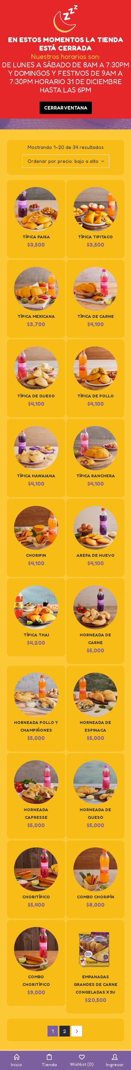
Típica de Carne (95, 316)
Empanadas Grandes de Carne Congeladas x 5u (95, 984)
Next (76, 1031)
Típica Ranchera (95, 475)
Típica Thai (36, 634)
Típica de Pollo (95, 395)
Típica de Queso (36, 395)
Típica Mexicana (36, 316)
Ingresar (115, 1060)
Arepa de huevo (96, 555)
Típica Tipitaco (95, 236)
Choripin (36, 555)
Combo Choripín (95, 896)
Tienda (49, 1060)
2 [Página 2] (64, 1031)
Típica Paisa (36, 236)
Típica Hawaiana (36, 475)
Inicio (16, 1060)
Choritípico (36, 896)
